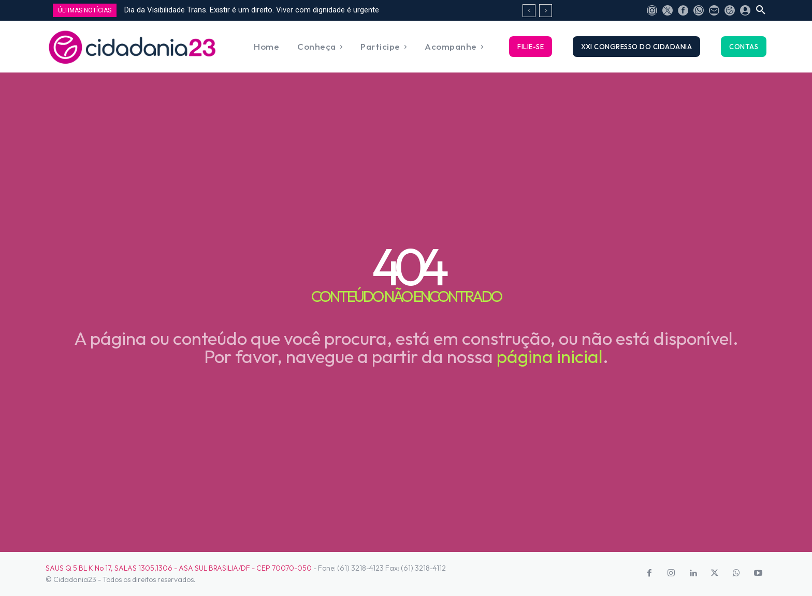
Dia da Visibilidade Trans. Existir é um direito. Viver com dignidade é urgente (251, 9)
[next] (545, 10)
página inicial (550, 356)
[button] (761, 10)
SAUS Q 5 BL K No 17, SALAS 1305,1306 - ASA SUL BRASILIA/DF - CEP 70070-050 (179, 568)
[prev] (529, 10)
